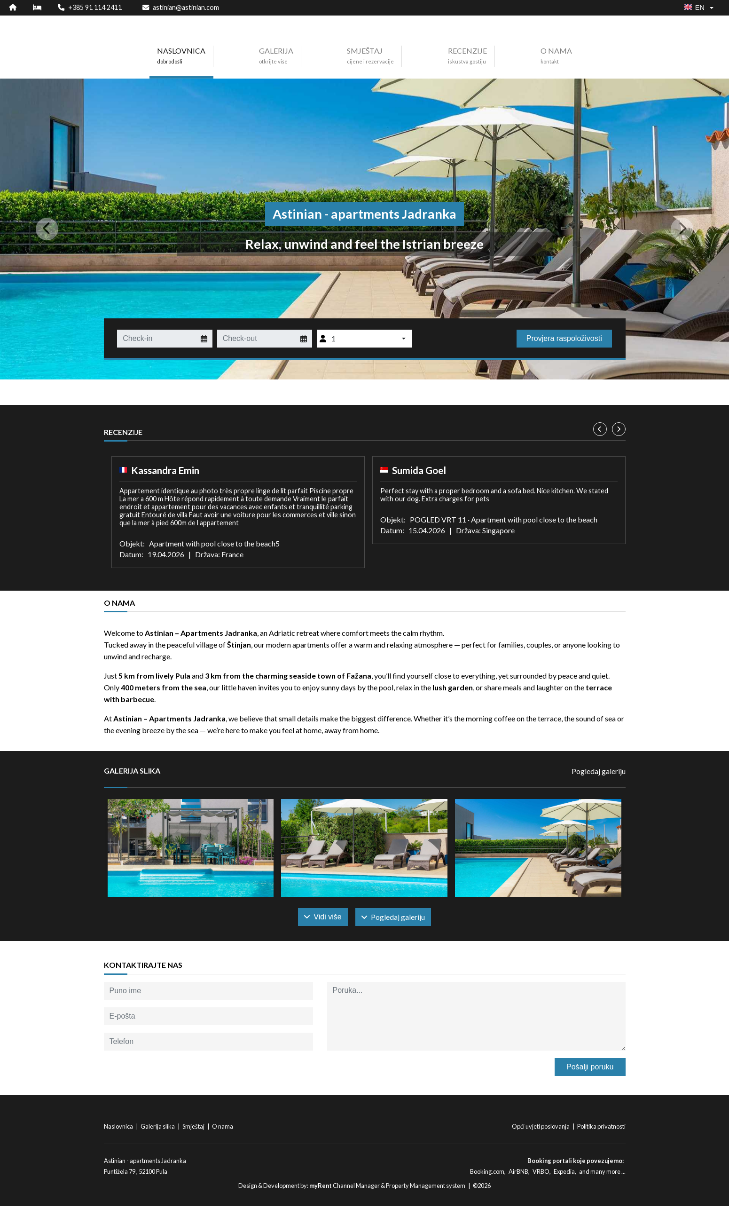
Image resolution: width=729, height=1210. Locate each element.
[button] (55, 229)
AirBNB (518, 1174)
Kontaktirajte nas (143, 968)
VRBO (541, 1174)
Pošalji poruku (590, 1070)
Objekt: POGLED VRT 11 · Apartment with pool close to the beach (488, 519)
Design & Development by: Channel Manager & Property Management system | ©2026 (364, 1189)
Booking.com (487, 1174)
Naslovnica (119, 1129)
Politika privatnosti (601, 1129)
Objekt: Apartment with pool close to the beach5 (199, 543)
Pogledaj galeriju (599, 771)
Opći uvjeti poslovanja (541, 1129)
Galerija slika (158, 1129)
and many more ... (602, 1174)
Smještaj (193, 1129)
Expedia (564, 1174)
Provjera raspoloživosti (564, 338)
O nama (222, 1129)
